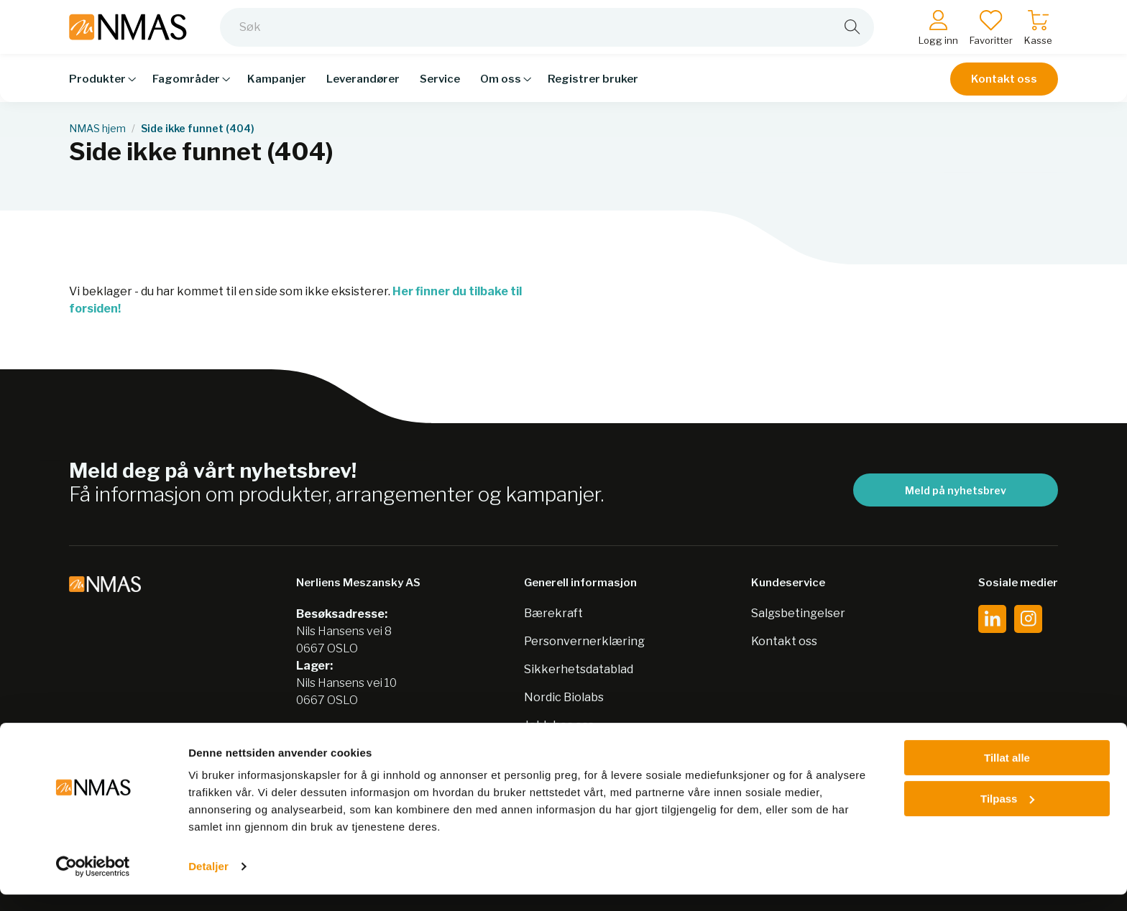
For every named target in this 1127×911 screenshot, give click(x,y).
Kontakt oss (1004, 87)
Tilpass (1007, 814)
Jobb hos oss (559, 725)
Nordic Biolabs (564, 697)
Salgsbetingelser (798, 613)
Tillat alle (1007, 774)
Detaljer (208, 883)
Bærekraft (553, 613)
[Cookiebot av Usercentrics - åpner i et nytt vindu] (93, 883)
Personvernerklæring (584, 641)
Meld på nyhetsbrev (955, 490)
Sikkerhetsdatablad (578, 669)
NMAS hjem (97, 129)
